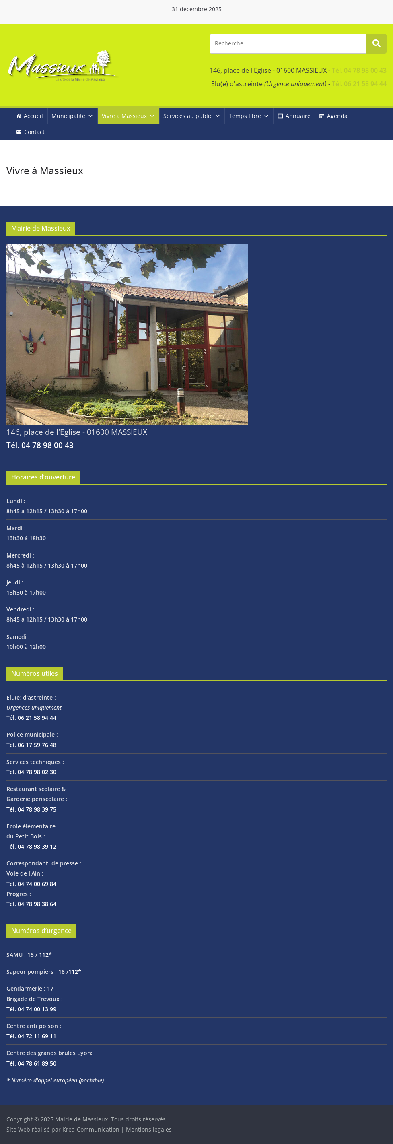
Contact (34, 132)
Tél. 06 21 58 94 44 (359, 83)
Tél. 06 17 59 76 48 (31, 745)
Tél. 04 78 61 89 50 (31, 1063)
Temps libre (249, 116)
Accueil (33, 116)
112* (45, 954)
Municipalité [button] (72, 116)
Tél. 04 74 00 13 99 (31, 1009)
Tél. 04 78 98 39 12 (31, 846)
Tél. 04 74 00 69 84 (31, 884)
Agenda (337, 116)
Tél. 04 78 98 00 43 (359, 70)
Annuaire (298, 116)
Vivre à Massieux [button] (128, 116)
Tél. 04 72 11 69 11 (31, 1036)
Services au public (191, 116)
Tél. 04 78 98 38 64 (31, 904)
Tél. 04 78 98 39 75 (31, 809)
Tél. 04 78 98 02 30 (31, 772)
